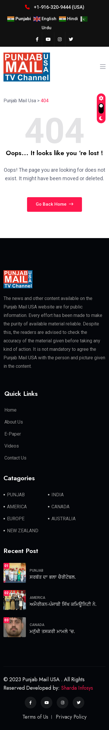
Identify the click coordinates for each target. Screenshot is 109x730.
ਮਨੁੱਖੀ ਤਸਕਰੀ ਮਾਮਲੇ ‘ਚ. (52, 631)
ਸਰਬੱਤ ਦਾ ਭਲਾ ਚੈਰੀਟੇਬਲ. (53, 577)
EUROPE (15, 518)
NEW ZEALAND (22, 530)
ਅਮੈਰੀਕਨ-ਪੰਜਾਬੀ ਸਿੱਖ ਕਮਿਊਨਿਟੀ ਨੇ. (63, 604)
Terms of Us (35, 717)
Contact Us (15, 458)
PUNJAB (16, 494)
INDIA (57, 494)
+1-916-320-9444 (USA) (54, 7)
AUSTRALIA (63, 518)
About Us (13, 422)
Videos (11, 446)
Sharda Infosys (77, 688)
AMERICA (17, 506)
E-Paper (12, 434)
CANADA (60, 506)
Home (10, 410)
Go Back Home (54, 204)
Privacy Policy (71, 717)
